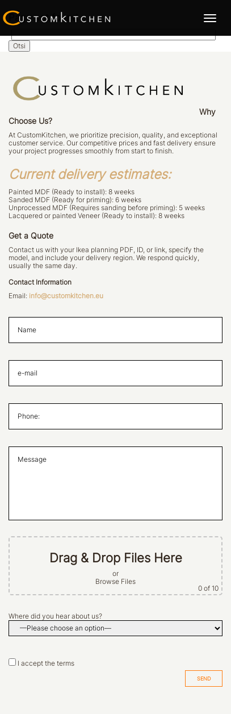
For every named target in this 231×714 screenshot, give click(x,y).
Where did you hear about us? (55, 616)
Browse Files (115, 582)
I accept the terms (46, 663)
